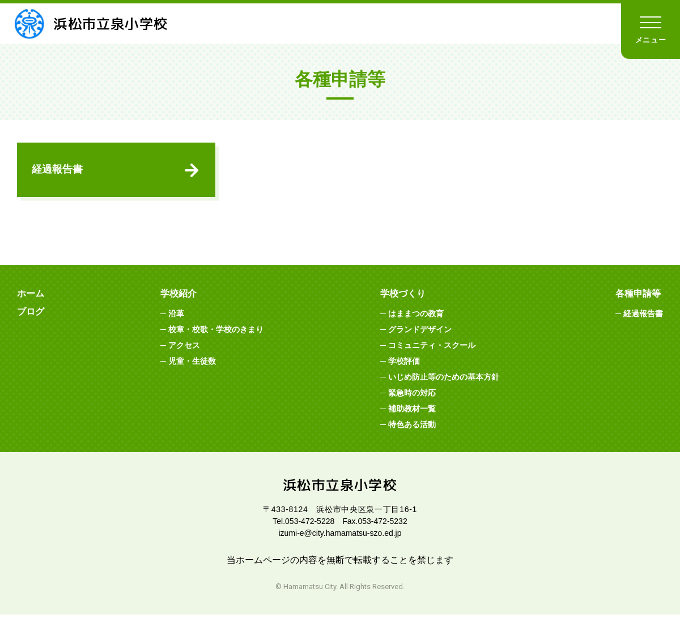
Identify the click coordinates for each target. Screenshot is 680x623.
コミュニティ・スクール (431, 353)
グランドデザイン (420, 337)
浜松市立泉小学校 (101, 24)
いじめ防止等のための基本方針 (443, 384)
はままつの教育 (416, 321)
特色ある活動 (412, 432)
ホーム (30, 301)
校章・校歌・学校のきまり (216, 337)
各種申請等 (638, 301)
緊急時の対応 (412, 400)
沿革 (176, 321)
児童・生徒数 (192, 368)
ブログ (30, 319)
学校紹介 (178, 301)
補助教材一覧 (412, 416)
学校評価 (404, 368)
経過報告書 (59, 173)
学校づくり (403, 301)
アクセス (184, 353)
